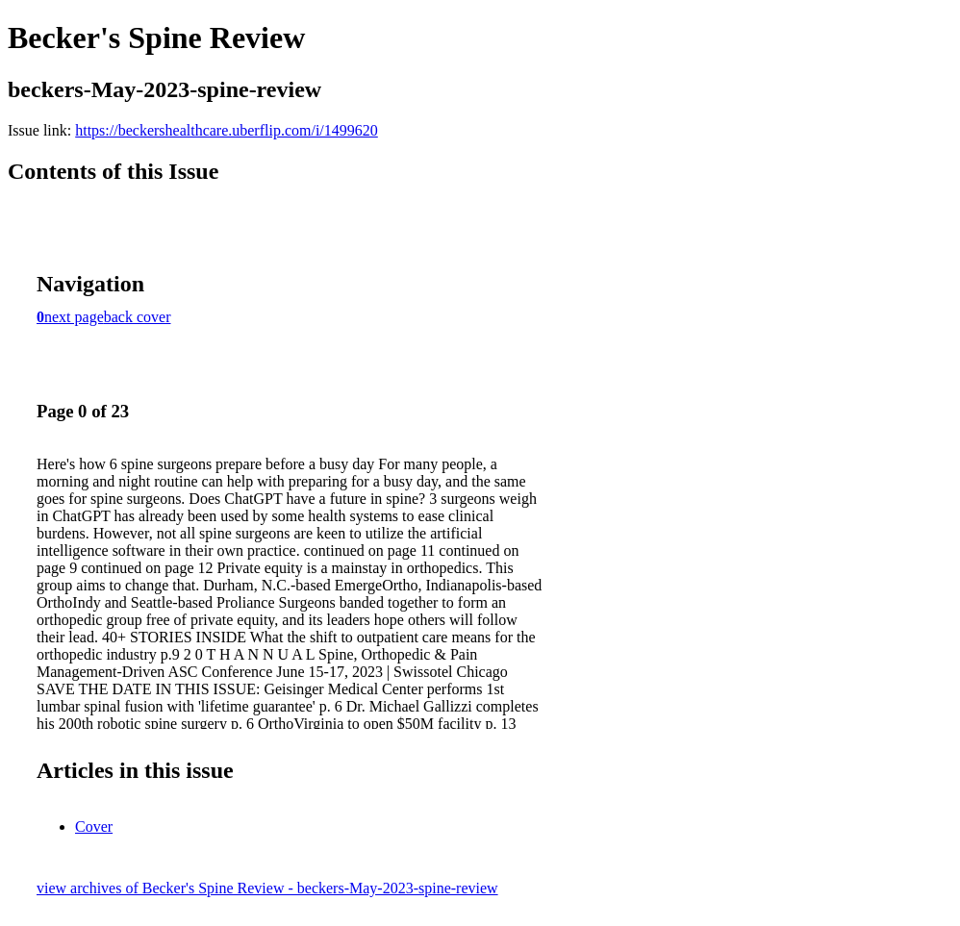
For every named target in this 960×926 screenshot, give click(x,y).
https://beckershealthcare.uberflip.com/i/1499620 (226, 130)
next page (74, 317)
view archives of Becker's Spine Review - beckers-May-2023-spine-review (267, 888)
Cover (94, 826)
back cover (137, 317)
